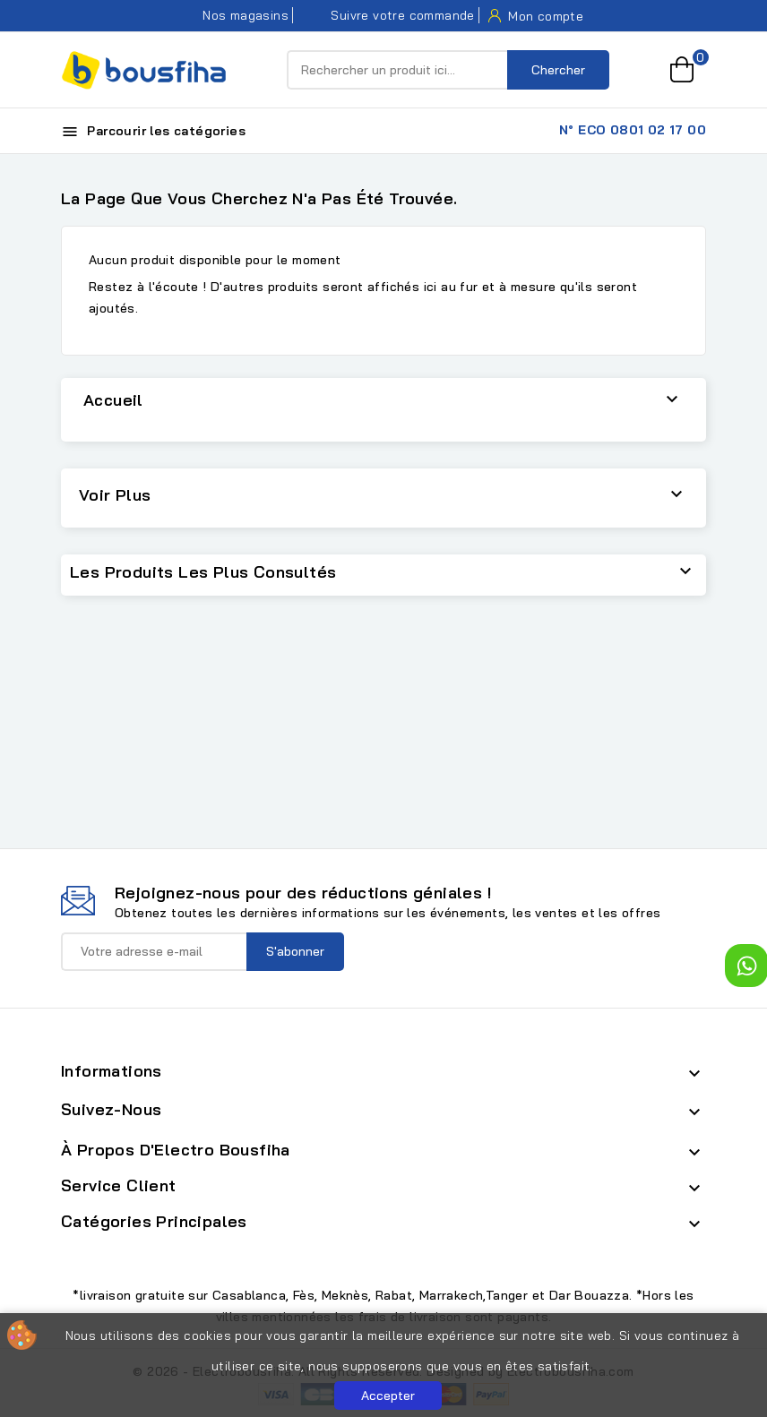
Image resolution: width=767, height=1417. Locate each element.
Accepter (388, 1395)
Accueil (113, 400)
